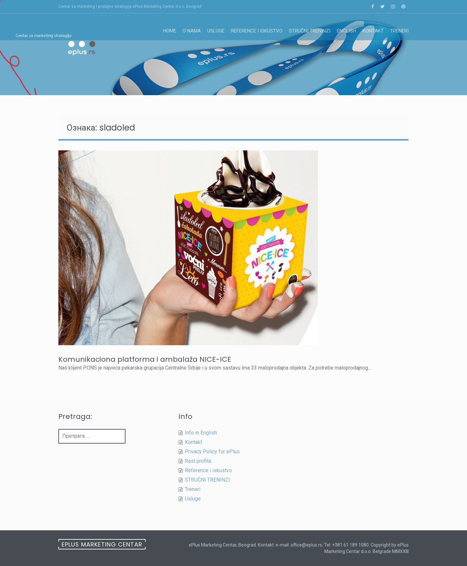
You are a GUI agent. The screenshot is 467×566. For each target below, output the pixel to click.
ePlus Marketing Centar (102, 544)
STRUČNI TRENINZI (309, 31)
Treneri (399, 31)
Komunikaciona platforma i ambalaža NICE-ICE (144, 359)
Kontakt (373, 31)
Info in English (201, 433)
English (346, 31)
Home (169, 31)
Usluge (215, 31)
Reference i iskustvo (256, 31)
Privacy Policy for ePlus (212, 451)
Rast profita (198, 461)
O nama (192, 31)
